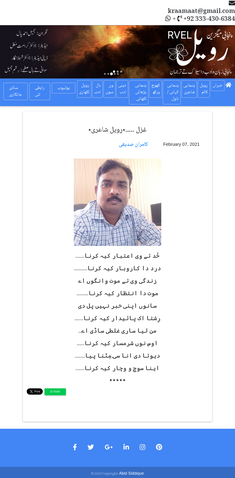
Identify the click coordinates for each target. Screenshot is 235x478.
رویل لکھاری (84, 89)
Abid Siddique (131, 473)
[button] (17, 51)
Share (55, 392)
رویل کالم (204, 89)
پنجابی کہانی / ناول (173, 92)
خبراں (218, 85)
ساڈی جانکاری (15, 91)
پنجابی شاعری (189, 89)
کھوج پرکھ (155, 89)
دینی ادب (122, 89)
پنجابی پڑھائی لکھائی (140, 92)
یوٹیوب (63, 88)
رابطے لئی (40, 91)
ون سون (109, 89)
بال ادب (97, 89)
